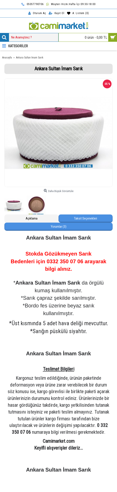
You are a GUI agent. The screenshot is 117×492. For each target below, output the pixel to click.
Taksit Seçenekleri (85, 218)
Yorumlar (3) (58, 227)
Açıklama (31, 218)
